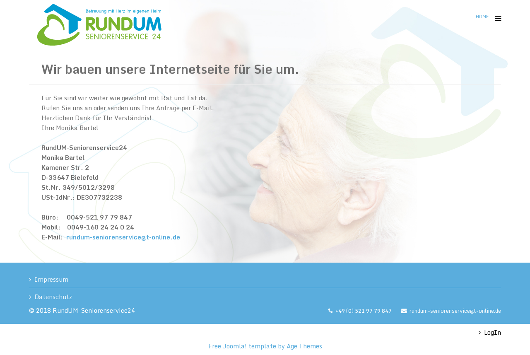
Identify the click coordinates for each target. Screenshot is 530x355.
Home (482, 16)
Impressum (51, 279)
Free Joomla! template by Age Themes (265, 346)
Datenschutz (53, 297)
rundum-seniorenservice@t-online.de (123, 237)
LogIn (492, 332)
